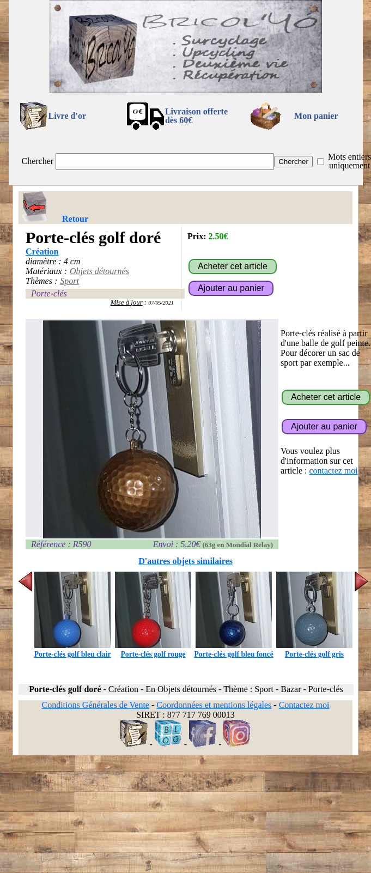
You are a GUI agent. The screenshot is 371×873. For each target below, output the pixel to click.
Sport (69, 281)
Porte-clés (49, 293)
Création (42, 251)
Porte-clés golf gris (314, 649)
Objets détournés (99, 271)
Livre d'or (67, 115)
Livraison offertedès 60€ (196, 116)
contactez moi (333, 470)
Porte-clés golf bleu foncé (233, 649)
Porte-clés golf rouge (153, 649)
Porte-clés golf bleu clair (72, 649)
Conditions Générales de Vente (95, 705)
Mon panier (316, 115)
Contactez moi (304, 705)
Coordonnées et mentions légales (213, 705)
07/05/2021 (161, 303)
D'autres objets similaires (185, 561)
